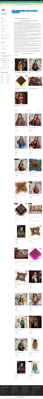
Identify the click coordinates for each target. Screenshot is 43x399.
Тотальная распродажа (25, 389)
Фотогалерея (3, 31)
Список (41, 110)
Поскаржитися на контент (27, 398)
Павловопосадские (14, 388)
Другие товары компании (25, 388)
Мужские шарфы (24, 392)
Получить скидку (32, 2)
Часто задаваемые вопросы (5, 25)
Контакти (33, 393)
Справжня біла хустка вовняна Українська (33, 284)
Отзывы (2, 27)
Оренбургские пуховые (14, 390)
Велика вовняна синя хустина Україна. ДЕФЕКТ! (20, 150)
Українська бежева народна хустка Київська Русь (34, 352)
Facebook (33, 391)
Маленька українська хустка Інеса (20, 261)
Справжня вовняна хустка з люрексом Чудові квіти (20, 307)
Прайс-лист (2, 389)
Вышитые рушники (24, 393)
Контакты (27, 10)
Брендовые (12, 392)
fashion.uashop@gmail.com (6, 67)
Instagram (33, 392)
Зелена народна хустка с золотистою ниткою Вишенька (20, 239)
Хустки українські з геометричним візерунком (20, 89)
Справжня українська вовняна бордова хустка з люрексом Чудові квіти (20, 173)
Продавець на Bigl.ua (21, 397)
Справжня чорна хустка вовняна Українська (34, 330)
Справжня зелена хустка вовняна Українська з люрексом (20, 330)
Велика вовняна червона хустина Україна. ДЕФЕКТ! (34, 150)
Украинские (13, 391)
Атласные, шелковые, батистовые (26, 391)
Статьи (2, 33)
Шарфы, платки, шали (20, 10)
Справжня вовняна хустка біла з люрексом (33, 307)
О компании (2, 388)
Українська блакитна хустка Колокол (34, 172)
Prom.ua (26, 396)
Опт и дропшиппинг (16, 12)
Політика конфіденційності (34, 398)
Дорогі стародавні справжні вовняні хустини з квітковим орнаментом (21, 72)
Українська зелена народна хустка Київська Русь (34, 375)
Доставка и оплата (34, 10)
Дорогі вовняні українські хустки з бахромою (20, 105)
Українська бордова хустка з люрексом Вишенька (20, 375)
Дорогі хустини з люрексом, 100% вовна (34, 72)
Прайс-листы (2, 30)
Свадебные (12, 393)
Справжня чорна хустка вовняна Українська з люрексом (19, 352)
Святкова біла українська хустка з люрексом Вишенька (20, 284)
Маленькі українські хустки (33, 88)
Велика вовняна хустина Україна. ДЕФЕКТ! (20, 127)
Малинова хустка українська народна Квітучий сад (34, 262)
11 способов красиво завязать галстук (5, 35)
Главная (13, 10)
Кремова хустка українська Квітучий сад (35, 238)
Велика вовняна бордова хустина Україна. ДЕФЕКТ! (34, 127)
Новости (2, 22)
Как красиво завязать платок (36, 389)
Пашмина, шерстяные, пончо (15, 389)
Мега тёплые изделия (25, 390)
